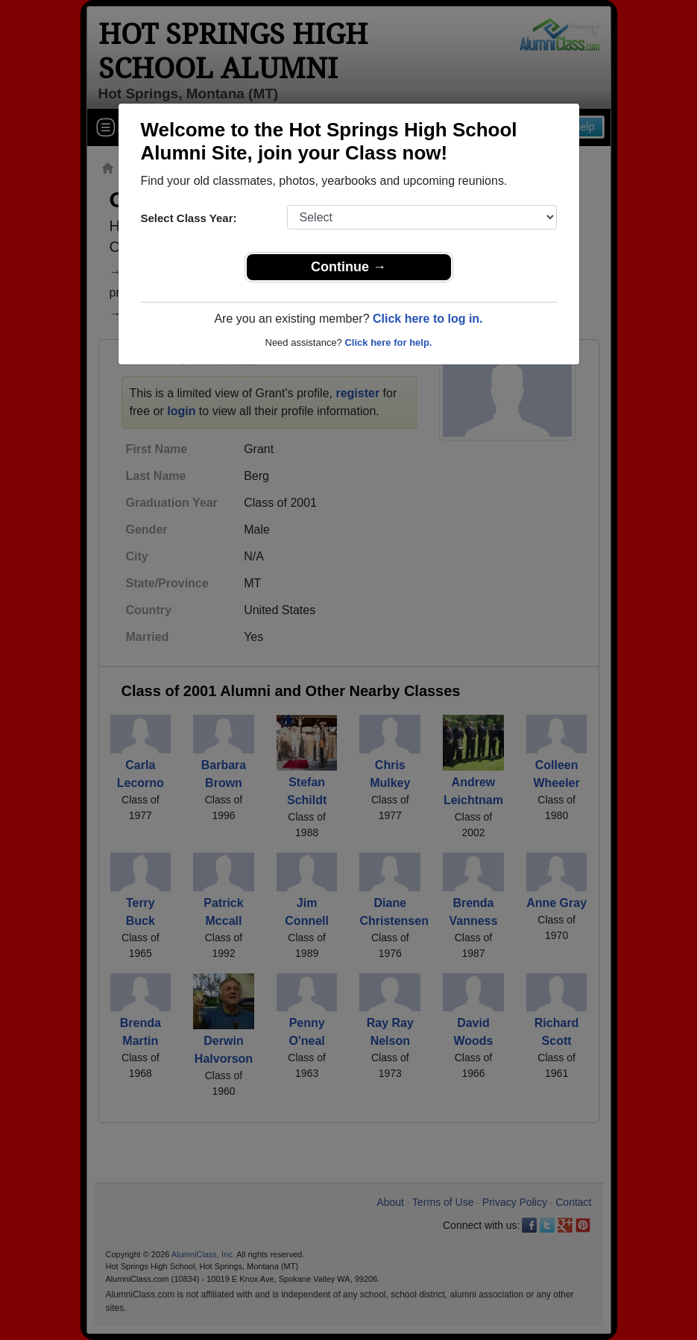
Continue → (348, 266)
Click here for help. (388, 342)
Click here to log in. (428, 318)
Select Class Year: (189, 218)
